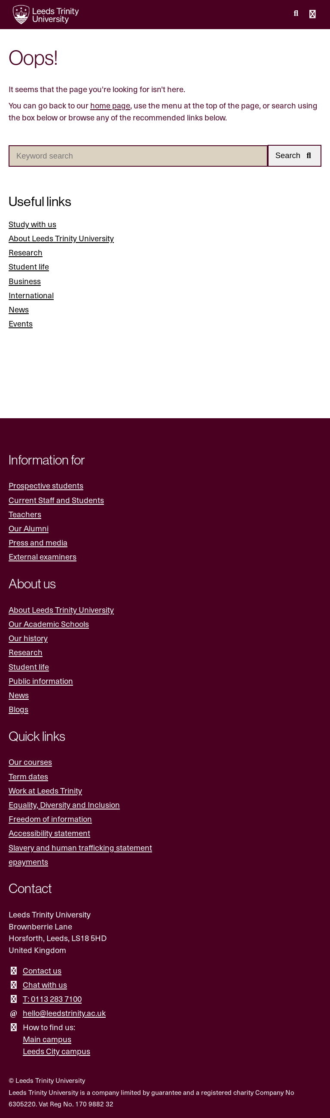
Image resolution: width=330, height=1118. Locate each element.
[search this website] (296, 13)
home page (110, 105)
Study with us (32, 224)
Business (25, 281)
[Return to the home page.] (46, 14)
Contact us (42, 970)
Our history (28, 637)
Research (26, 252)
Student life (29, 266)
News (19, 309)
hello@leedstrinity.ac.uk (64, 1012)
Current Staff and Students (56, 500)
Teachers (25, 514)
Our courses (30, 761)
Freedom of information (50, 818)
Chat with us (45, 984)
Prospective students (46, 485)
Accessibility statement (49, 832)
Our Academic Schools (49, 623)
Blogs (18, 709)
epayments (28, 861)
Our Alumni (29, 528)
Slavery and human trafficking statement (80, 847)
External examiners (42, 556)
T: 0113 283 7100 (52, 998)
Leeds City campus (56, 1051)
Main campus (47, 1039)
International (31, 295)
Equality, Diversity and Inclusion (64, 804)
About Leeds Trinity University (61, 238)
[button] (294, 156)
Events (21, 323)
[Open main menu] (313, 14)
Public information (41, 680)
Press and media (38, 542)
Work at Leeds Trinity (45, 790)
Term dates (28, 776)
